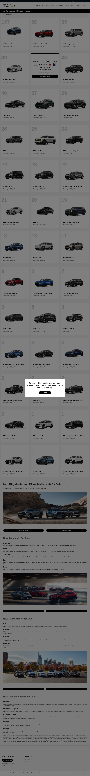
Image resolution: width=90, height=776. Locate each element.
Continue (45, 392)
